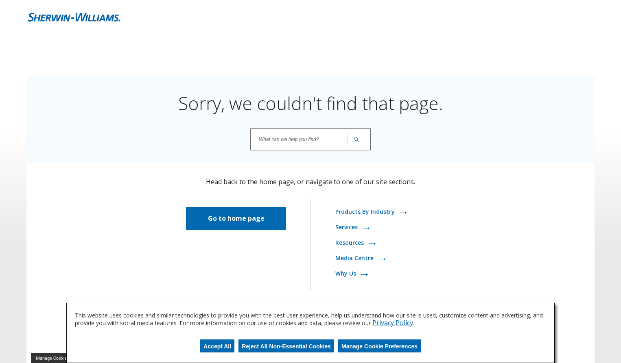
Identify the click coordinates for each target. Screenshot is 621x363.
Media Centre (355, 258)
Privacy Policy (392, 322)
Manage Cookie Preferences (379, 346)
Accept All (217, 346)
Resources (350, 242)
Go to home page (236, 218)
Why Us (346, 273)
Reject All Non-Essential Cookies (286, 346)
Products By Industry (365, 211)
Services (347, 227)
